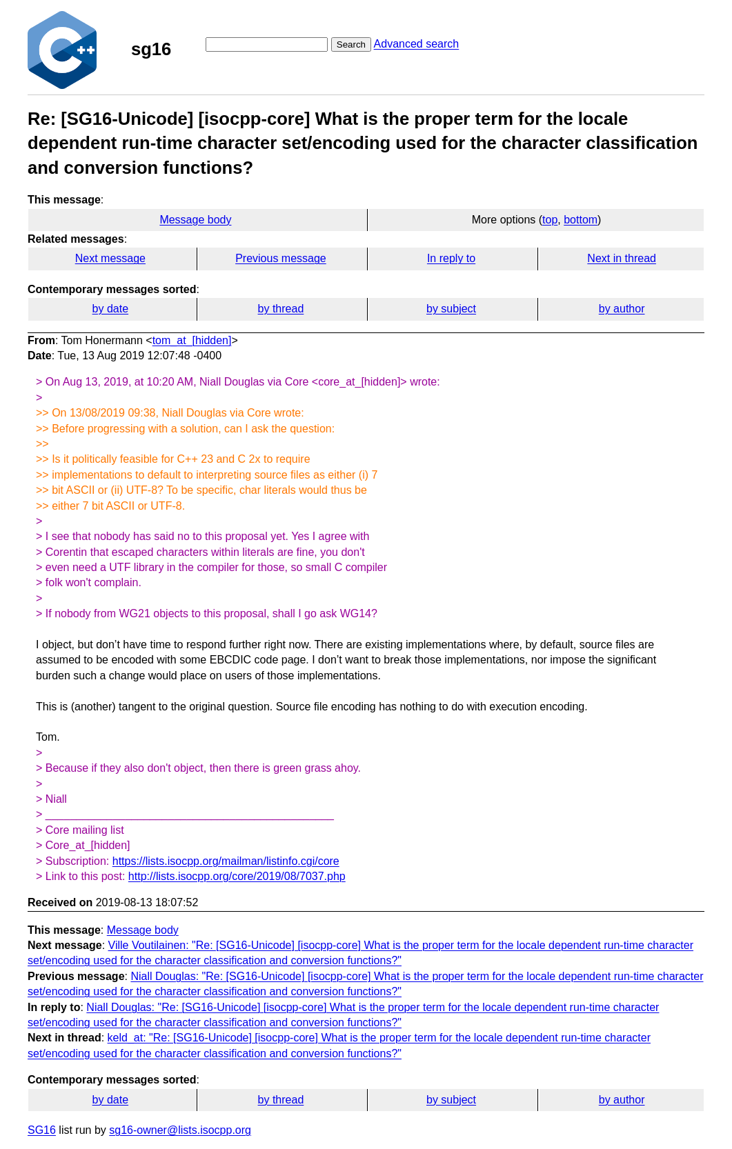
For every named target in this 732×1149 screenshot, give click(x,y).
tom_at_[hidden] (192, 340)
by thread (281, 308)
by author (622, 308)
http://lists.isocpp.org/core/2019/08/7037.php (237, 876)
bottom (580, 220)
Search (351, 44)
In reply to (451, 258)
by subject (451, 308)
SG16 (42, 1130)
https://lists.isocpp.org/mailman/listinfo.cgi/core (225, 861)
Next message (110, 258)
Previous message (280, 258)
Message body (195, 220)
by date (110, 308)
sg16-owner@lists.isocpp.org (180, 1130)
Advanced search (416, 44)
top (549, 220)
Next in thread (621, 258)
